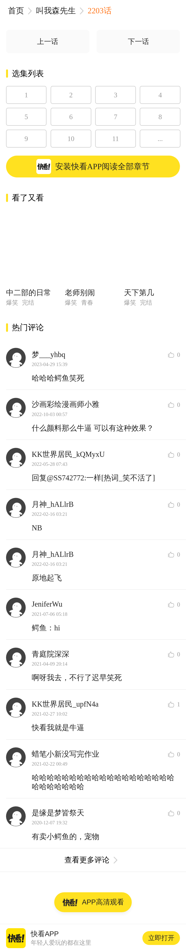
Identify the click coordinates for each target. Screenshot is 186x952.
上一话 (47, 41)
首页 (16, 10)
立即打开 (161, 938)
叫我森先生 (56, 10)
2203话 (100, 10)
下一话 (138, 41)
